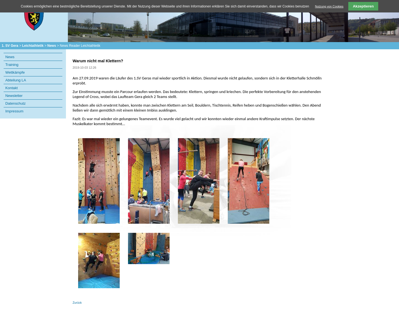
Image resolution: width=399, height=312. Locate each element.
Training (11, 65)
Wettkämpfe (15, 72)
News (51, 46)
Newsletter (13, 96)
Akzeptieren (363, 6)
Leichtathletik (33, 46)
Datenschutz (15, 103)
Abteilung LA (15, 80)
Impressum (14, 111)
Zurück (77, 302)
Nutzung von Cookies (329, 6)
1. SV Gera (10, 46)
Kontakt (11, 88)
